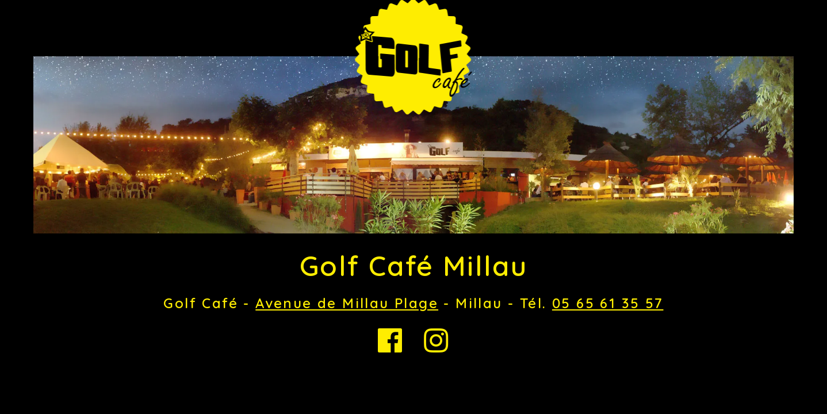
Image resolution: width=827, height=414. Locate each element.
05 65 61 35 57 (608, 303)
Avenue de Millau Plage (346, 303)
